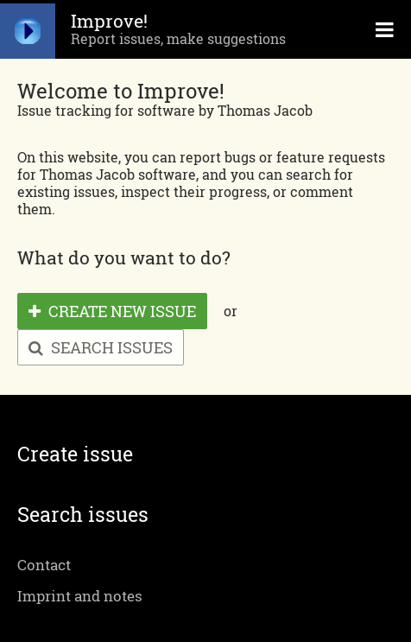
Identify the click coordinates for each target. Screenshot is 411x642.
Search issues (100, 347)
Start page (27, 29)
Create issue (75, 454)
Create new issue (112, 311)
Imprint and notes (79, 596)
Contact (44, 565)
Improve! (109, 21)
